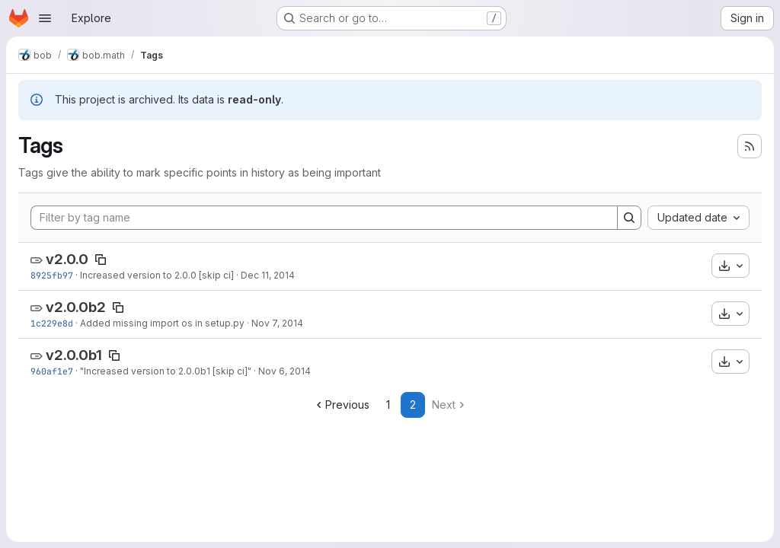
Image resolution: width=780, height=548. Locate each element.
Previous (341, 404)
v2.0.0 (67, 259)
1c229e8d (51, 323)
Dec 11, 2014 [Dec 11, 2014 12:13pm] (268, 275)
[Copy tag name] (100, 259)
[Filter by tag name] (324, 218)
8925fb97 (51, 275)
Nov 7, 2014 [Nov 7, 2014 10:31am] (277, 323)
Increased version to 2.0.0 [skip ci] (157, 275)
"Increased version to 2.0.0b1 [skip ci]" (165, 371)
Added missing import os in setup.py (162, 323)
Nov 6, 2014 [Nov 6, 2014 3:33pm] (284, 371)
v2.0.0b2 (76, 307)
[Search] (629, 218)
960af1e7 (51, 371)
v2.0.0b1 (74, 355)
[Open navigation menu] (45, 18)
